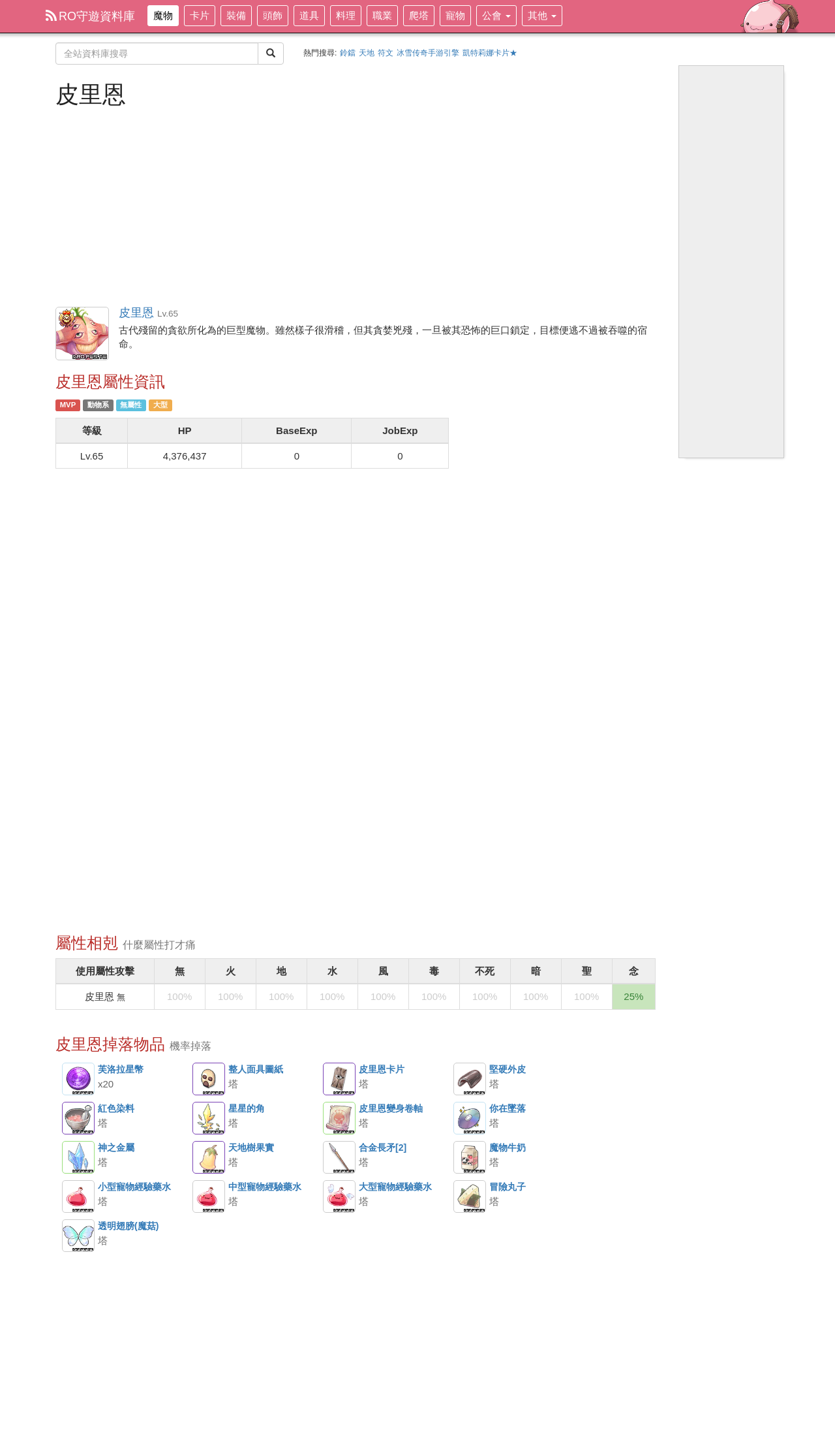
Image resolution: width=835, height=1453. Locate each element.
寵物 (455, 15)
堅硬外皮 (469, 1079)
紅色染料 (78, 1118)
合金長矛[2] (339, 1157)
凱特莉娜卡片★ (490, 52)
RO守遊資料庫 (90, 16)
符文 (385, 52)
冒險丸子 (469, 1196)
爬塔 (419, 15)
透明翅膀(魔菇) (78, 1235)
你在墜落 (469, 1118)
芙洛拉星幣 (78, 1079)
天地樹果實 (208, 1157)
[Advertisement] (355, 205)
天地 (366, 52)
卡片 (199, 15)
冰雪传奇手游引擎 (428, 52)
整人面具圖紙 (208, 1079)
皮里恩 (83, 334)
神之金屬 (78, 1157)
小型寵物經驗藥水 (78, 1196)
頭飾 (272, 15)
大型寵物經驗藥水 (339, 1196)
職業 (382, 15)
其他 (542, 15)
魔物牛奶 (469, 1157)
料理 (346, 15)
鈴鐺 (348, 52)
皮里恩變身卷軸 (339, 1118)
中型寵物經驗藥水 (208, 1196)
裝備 (236, 15)
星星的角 (208, 1118)
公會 (496, 15)
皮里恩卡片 (339, 1079)
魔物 (163, 15)
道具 (309, 15)
